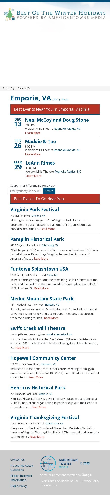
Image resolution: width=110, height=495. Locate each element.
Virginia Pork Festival (34, 209)
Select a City (8, 88)
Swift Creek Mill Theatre (37, 328)
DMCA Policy (18, 486)
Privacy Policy (90, 481)
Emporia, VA (30, 97)
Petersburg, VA (49, 245)
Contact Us (17, 460)
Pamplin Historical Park (37, 239)
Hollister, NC (52, 304)
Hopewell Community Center (43, 358)
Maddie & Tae (40, 141)
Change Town (60, 99)
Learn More (33, 133)
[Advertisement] (55, 59)
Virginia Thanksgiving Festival (44, 417)
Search (49, 191)
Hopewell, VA (48, 364)
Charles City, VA (54, 423)
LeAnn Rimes (40, 163)
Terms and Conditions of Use (59, 481)
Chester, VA (45, 393)
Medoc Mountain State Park (42, 298)
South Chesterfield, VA (59, 334)
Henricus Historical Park (37, 387)
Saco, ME (52, 275)
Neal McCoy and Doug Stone (57, 120)
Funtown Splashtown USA (39, 269)
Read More (47, 229)
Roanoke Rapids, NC (67, 129)
